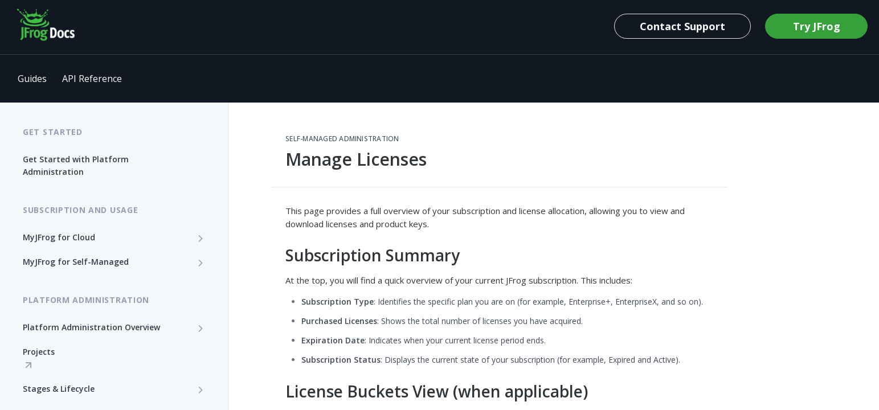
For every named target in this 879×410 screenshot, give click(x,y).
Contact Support (682, 26)
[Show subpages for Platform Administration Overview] (200, 328)
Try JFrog (816, 26)
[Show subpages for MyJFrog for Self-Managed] (200, 262)
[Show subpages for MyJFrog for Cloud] (200, 238)
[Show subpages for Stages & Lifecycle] (200, 389)
